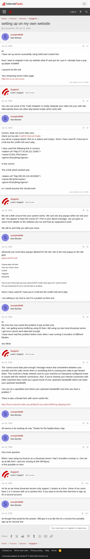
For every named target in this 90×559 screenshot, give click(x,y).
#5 (87, 247)
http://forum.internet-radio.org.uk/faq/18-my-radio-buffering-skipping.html (36, 404)
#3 (87, 128)
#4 (87, 210)
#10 (86, 483)
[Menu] (4, 12)
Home (54, 550)
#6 (87, 317)
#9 (87, 447)
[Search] (86, 11)
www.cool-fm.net (9, 258)
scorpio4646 (9, 28)
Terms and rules (21, 550)
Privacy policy (37, 550)
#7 (87, 362)
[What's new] (81, 11)
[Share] (83, 46)
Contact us (7, 550)
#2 (87, 101)
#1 (87, 46)
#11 (86, 513)
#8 (87, 423)
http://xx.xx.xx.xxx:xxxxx (13, 79)
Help (47, 550)
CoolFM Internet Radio (30, 136)
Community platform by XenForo (25, 556)
